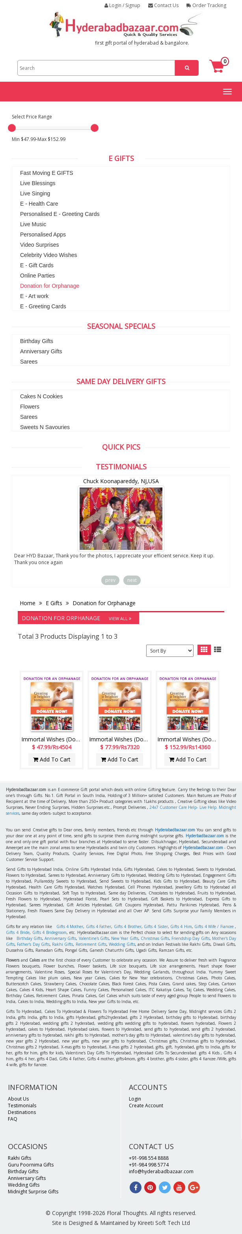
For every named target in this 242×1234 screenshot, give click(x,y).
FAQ (12, 1119)
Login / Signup (122, 5)
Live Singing (35, 193)
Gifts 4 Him (181, 926)
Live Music (33, 224)
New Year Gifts (124, 938)
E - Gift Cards (37, 265)
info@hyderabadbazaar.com (161, 1171)
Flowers (29, 406)
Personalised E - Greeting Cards (60, 214)
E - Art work (34, 296)
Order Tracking (206, 5)
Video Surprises (39, 245)
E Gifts (54, 603)
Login (135, 1098)
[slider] (12, 128)
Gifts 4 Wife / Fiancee (213, 926)
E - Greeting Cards (43, 306)
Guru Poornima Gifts (31, 1164)
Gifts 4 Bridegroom (49, 932)
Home (28, 603)
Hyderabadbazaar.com (175, 830)
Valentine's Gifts (94, 938)
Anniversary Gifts (41, 351)
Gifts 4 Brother (127, 926)
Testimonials (22, 1105)
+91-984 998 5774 (149, 1164)
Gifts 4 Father (99, 926)
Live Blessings (38, 183)
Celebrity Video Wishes (48, 255)
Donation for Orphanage (49, 286)
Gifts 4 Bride (18, 932)
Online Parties (37, 275)
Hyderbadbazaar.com (205, 835)
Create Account (146, 1105)
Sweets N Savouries (45, 427)
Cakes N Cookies (41, 396)
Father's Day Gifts (33, 944)
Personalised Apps (43, 234)
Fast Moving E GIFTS (46, 173)
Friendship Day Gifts (190, 938)
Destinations (22, 1112)
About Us (18, 1098)
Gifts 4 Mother (70, 926)
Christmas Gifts (155, 938)
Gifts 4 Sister (156, 926)
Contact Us (163, 5)
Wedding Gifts (122, 944)
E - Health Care (39, 204)
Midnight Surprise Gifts (33, 1191)
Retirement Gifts (91, 944)
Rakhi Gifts (62, 944)
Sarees (28, 361)
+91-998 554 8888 (149, 1158)
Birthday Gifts (36, 341)
